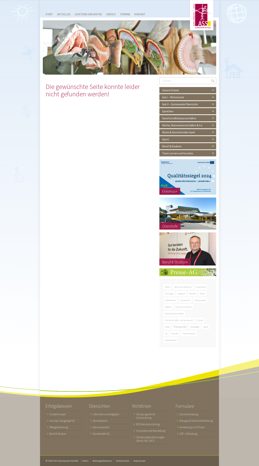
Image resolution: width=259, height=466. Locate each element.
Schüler (194, 327)
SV (166, 333)
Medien (168, 306)
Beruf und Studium (183, 286)
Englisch (181, 293)
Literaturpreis (200, 300)
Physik (200, 320)
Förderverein (170, 300)
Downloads (201, 286)
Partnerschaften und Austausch (179, 320)
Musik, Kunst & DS (183, 306)
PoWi (167, 326)
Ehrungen (169, 293)
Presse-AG (180, 327)
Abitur (168, 286)
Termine (174, 333)
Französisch (185, 300)
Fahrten (192, 293)
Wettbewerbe (171, 340)
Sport (205, 326)
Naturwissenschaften (174, 313)
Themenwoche (188, 333)
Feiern (202, 293)
